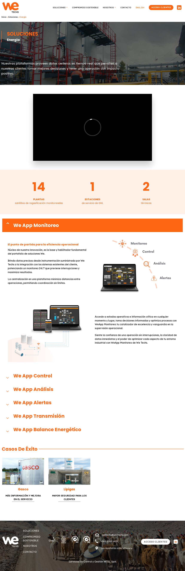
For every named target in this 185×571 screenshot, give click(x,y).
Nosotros (109, 7)
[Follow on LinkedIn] (179, 7)
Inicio (3, 17)
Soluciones (60, 7)
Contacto (125, 7)
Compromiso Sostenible (85, 7)
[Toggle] (7, 225)
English (140, 7)
